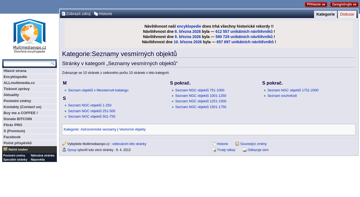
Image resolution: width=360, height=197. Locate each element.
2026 (196, 31)
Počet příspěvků (18, 143)
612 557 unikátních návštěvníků (244, 31)
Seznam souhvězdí (282, 96)
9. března (183, 36)
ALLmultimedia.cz (19, 83)
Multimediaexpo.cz (29, 35)
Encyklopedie (15, 77)
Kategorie (325, 14)
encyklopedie (189, 26)
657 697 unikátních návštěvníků (245, 42)
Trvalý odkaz (226, 150)
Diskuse (347, 14)
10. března (183, 42)
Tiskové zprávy (17, 89)
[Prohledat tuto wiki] (27, 63)
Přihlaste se (316, 4)
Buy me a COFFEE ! (21, 113)
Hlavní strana (15, 71)
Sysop (71, 150)
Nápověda (38, 159)
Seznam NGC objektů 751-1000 (199, 90)
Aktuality (11, 95)
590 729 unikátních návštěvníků (244, 36)
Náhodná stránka (42, 155)
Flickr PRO (13, 125)
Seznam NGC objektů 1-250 (90, 105)
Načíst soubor (18, 149)
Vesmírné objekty (132, 129)
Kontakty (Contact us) (22, 107)
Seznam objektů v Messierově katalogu (98, 90)
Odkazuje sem (258, 150)
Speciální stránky (15, 159)
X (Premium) (14, 131)
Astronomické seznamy (98, 129)
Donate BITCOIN (18, 119)
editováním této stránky (129, 144)
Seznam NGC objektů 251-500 (91, 111)
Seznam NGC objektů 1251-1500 (200, 101)
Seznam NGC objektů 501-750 (91, 116)
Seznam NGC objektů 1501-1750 (200, 107)
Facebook (12, 137)
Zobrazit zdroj (78, 13)
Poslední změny (17, 101)
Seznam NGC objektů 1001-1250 (200, 96)
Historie (105, 13)
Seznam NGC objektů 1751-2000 (292, 90)
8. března (183, 31)
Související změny (253, 144)
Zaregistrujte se (344, 4)
